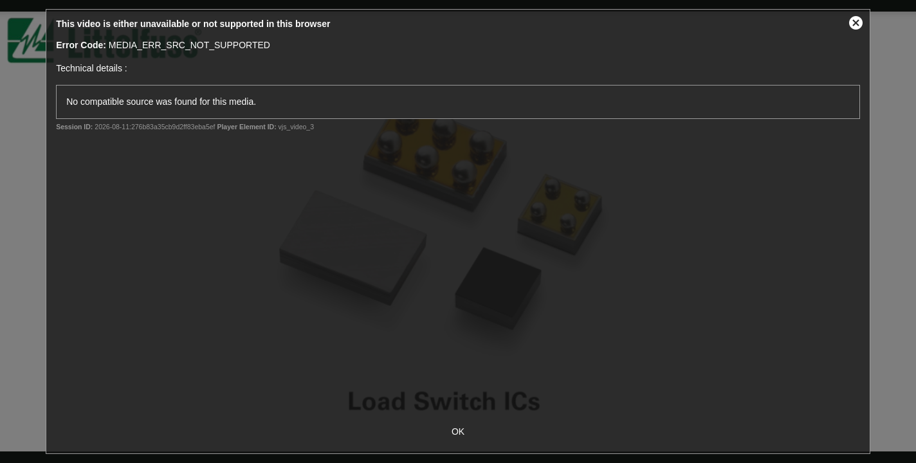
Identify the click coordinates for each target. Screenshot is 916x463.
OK (458, 431)
